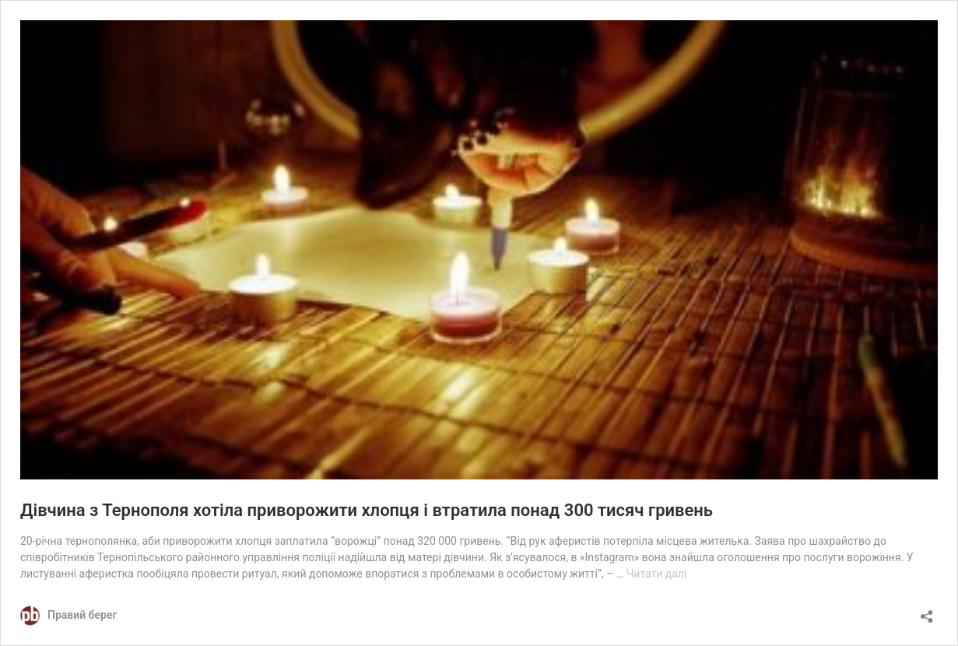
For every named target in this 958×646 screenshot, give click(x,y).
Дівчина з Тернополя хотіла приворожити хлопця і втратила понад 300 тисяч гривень (366, 510)
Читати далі (656, 573)
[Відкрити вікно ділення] (927, 611)
